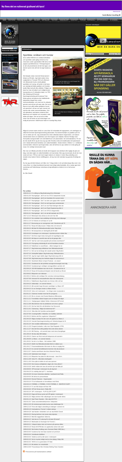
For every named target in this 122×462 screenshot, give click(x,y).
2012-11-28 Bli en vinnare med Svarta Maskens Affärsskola (42, 296)
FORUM (83, 20)
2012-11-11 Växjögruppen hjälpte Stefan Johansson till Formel (43, 301)
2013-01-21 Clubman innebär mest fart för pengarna (40, 293)
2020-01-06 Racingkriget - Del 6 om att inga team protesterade (43, 203)
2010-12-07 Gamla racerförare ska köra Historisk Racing (41, 351)
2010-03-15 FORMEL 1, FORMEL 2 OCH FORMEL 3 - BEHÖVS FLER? (46, 384)
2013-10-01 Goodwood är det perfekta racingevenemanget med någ (45, 263)
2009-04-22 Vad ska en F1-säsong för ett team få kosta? (41, 419)
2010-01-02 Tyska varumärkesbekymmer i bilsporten (40, 401)
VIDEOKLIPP (64, 20)
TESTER (54, 20)
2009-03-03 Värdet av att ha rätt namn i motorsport (39, 437)
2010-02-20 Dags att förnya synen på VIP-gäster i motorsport (43, 394)
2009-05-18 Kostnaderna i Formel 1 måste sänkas (39, 409)
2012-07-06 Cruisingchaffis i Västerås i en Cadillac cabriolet (42, 313)
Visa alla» (5, 91)
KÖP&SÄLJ (91, 20)
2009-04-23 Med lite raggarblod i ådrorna (36, 416)
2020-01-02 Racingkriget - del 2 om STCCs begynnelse (41, 210)
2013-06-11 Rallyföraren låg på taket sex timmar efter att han (43, 281)
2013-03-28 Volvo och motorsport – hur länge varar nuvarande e (44, 291)
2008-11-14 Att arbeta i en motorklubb (35, 444)
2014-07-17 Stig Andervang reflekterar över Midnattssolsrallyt (43, 248)
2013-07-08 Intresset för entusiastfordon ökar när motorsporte (43, 278)
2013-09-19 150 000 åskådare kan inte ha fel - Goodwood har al (44, 268)
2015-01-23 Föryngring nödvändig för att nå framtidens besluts (43, 243)
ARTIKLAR (45, 20)
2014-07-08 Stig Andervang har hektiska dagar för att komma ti (43, 258)
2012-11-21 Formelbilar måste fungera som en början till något (43, 298)
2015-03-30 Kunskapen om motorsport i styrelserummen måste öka (45, 233)
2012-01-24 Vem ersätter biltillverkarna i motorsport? (40, 324)
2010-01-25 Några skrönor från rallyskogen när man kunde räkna (44, 396)
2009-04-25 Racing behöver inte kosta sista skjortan (40, 414)
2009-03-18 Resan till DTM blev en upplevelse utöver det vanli (43, 427)
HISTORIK (11, 20)
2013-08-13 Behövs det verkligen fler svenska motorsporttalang (43, 276)
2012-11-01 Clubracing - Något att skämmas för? (39, 308)
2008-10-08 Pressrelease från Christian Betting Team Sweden (43, 447)
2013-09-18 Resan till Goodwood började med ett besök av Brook (44, 271)
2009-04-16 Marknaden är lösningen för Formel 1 (39, 421)
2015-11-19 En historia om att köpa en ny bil (37, 220)
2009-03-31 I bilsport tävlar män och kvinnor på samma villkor (43, 424)
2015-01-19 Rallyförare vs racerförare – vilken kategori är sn (42, 246)
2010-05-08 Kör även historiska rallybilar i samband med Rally (43, 374)
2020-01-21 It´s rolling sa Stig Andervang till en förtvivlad (41, 193)
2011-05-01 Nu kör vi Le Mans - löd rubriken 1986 (39, 341)
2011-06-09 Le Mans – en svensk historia (36, 339)
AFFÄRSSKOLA (102, 20)
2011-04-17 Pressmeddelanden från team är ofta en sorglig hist (43, 346)
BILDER (37, 20)
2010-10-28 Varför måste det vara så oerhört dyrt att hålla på (42, 366)
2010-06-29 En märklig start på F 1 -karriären (38, 371)
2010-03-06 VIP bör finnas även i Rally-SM (37, 389)
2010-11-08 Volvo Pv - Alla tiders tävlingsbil (37, 359)
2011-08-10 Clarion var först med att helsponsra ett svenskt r (43, 336)
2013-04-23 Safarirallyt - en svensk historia (37, 283)
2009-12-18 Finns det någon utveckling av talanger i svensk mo (43, 406)
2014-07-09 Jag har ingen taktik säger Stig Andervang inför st (43, 256)
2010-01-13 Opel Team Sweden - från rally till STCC (40, 399)
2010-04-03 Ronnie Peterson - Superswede (37, 379)
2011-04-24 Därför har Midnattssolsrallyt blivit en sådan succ (42, 344)
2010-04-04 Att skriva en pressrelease (35, 376)
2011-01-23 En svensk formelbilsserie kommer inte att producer (43, 349)
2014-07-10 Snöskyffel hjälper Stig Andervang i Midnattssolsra (43, 253)
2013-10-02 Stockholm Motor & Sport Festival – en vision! (42, 261)
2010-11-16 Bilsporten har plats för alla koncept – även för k (42, 356)
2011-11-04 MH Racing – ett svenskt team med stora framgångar (44, 331)
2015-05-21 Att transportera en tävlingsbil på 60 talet (40, 230)
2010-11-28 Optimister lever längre (34, 354)
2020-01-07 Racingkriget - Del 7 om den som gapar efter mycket (44, 200)
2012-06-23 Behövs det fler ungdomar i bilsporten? (39, 316)
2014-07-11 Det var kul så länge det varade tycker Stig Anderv (43, 251)
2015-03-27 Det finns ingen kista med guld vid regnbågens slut (43, 236)
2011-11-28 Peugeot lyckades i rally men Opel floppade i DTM (43, 326)
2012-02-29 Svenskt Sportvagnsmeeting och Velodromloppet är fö (44, 321)
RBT (30, 20)
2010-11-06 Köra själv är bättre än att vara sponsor (39, 361)
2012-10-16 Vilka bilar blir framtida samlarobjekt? (39, 311)
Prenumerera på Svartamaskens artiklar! (38, 451)
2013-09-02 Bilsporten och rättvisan (35, 273)
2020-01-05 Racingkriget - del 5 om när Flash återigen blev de (43, 205)
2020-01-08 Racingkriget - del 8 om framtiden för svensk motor (43, 198)
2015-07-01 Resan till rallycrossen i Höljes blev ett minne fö (42, 226)
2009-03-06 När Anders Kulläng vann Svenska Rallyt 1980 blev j (44, 429)
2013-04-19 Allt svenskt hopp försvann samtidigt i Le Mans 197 (43, 286)
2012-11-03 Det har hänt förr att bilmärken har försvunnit (41, 306)
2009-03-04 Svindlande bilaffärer (34, 434)
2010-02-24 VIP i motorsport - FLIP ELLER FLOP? (39, 391)
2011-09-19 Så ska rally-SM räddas (35, 334)
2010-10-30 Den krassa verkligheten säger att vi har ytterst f (42, 364)
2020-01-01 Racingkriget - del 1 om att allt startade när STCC (43, 213)
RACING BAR (22, 20)
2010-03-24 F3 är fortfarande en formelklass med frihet (41, 381)
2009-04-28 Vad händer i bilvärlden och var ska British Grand (43, 411)
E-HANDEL (114, 20)
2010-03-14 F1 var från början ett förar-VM (37, 386)
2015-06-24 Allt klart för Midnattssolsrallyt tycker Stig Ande (42, 228)
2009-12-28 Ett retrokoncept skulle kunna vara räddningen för (43, 404)
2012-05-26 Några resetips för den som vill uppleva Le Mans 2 (43, 318)
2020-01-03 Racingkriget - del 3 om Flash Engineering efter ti (43, 208)
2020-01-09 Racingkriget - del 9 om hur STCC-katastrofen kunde (44, 195)
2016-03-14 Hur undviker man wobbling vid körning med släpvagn (44, 218)
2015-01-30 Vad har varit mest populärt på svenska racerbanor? (44, 241)
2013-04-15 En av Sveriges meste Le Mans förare (39, 288)
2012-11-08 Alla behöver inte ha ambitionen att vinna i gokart (43, 303)
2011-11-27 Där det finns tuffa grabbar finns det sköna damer (43, 329)
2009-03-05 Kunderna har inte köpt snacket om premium (41, 431)
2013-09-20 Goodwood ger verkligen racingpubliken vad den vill (43, 266)
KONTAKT (74, 20)
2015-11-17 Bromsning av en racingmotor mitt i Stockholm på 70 (44, 223)
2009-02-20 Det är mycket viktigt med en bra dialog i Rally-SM (43, 439)
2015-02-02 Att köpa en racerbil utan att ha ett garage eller (42, 238)
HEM (4, 20)
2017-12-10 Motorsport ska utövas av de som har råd (40, 215)
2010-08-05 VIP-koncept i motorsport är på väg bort (40, 369)
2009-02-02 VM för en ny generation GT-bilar (37, 442)
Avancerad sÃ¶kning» (9, 50)
